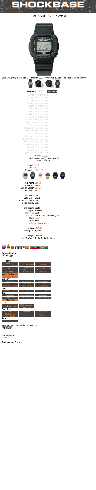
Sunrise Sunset (43, 291)
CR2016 (38, 228)
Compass (10, 284)
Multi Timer (43, 295)
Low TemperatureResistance (26, 269)
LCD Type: (29, 213)
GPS (43, 284)
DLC (10, 269)
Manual (5, 245)
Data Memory (43, 312)
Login (91, 11)
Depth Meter (26, 284)
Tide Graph (26, 291)
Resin (37, 218)
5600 (37, 168)
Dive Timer (10, 295)
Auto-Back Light (10, 312)
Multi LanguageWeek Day (26, 306)
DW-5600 (39, 170)
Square (38, 183)
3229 (37, 165)
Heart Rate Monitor (10, 286)
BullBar (43, 264)
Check (4, 338)
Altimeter (10, 281)
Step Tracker (26, 286)
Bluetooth (26, 312)
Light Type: (29, 215)
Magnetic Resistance (43, 269)
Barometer (26, 281)
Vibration (43, 315)
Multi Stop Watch (26, 295)
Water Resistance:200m (10, 275)
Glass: (31, 223)
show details (52, 91)
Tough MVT (43, 272)
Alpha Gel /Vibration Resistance (10, 264)
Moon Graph (10, 291)
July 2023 (39, 91)
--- (10, 321)
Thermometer (43, 286)
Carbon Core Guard (26, 264)
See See (38, 188)
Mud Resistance (10, 272)
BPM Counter (43, 281)
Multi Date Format (10, 306)
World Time (10, 298)
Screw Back (26, 272)
